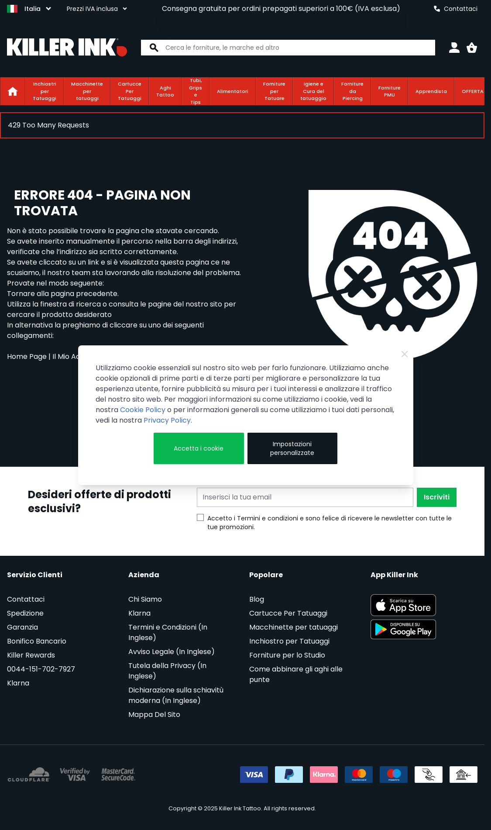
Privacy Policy (167, 420)
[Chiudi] (404, 354)
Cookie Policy (142, 410)
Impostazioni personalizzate (292, 448)
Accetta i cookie (198, 448)
